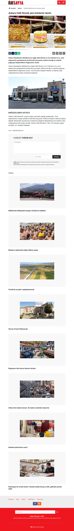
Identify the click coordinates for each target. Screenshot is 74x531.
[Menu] (63, 2)
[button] (57, 53)
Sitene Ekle (40, 499)
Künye (17, 499)
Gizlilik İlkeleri (31, 499)
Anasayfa (12, 8)
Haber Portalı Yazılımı (38, 527)
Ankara (20, 8)
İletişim (23, 499)
